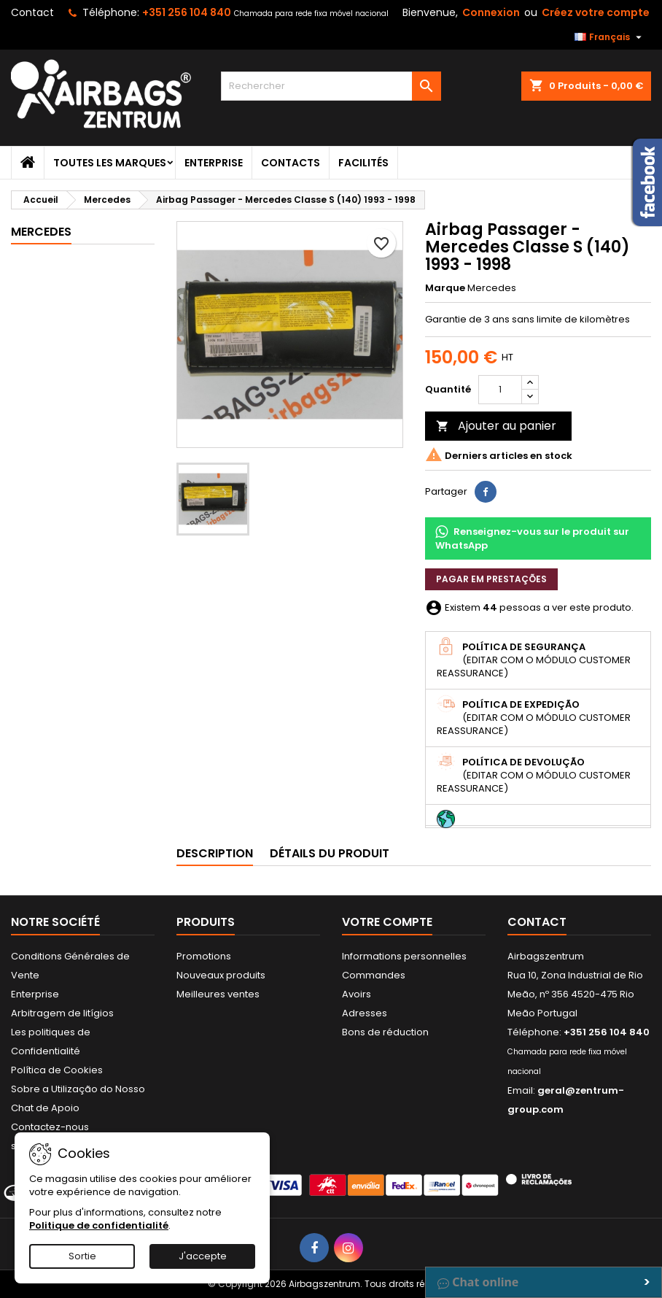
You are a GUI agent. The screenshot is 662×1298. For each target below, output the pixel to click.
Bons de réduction (385, 1032)
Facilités (363, 162)
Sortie (82, 1256)
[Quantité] (500, 389)
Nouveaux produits (220, 975)
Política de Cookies (57, 1070)
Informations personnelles (404, 956)
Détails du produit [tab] (329, 853)
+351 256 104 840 (186, 12)
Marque (445, 288)
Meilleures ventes (218, 994)
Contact (32, 12)
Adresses (364, 1013)
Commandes (373, 975)
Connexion (491, 12)
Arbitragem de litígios (62, 1013)
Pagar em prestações (491, 579)
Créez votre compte (596, 12)
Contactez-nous (50, 1127)
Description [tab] (214, 853)
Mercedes (41, 231)
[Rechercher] (331, 86)
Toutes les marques (109, 162)
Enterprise (213, 162)
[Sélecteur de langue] (610, 37)
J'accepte (203, 1256)
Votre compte (387, 921)
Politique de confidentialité (98, 1225)
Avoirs (356, 994)
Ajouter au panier (496, 425)
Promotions (203, 956)
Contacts (290, 162)
